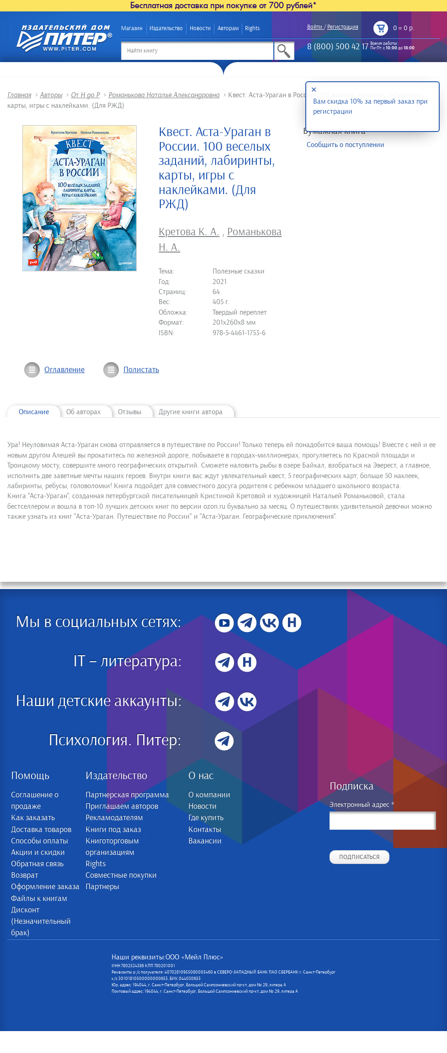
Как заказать (33, 817)
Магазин (132, 28)
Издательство (166, 28)
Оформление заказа (45, 886)
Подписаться (359, 857)
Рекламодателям (114, 817)
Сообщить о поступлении (345, 145)
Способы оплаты (39, 841)
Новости (200, 28)
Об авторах (83, 412)
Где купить (206, 817)
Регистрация (342, 27)
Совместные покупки (121, 875)
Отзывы (129, 412)
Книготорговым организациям (112, 847)
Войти (314, 27)
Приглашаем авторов (121, 806)
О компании (209, 795)
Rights (252, 28)
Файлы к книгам (39, 898)
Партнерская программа (127, 795)
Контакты (204, 829)
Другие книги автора (191, 412)
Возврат (24, 875)
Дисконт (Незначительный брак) (41, 921)
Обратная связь (37, 864)
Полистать (141, 369)
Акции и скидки (38, 852)
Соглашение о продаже (35, 800)
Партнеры (102, 886)
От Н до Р (85, 95)
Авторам (228, 28)
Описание (34, 412)
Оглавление (64, 369)
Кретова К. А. (189, 232)
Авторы (51, 95)
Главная (19, 95)
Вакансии (205, 841)
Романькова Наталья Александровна (163, 95)
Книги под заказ (113, 829)
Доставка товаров (41, 829)
